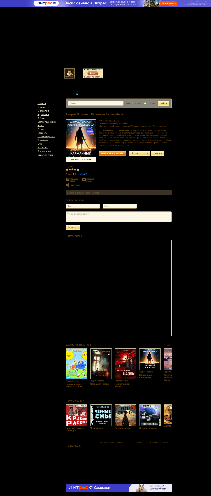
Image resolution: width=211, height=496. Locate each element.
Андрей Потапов (85, 94)
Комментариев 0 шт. (109, 193)
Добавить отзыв (74, 179)
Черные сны (96, 428)
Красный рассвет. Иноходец (75, 429)
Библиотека (43, 110)
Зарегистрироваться (94, 77)
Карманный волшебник (145, 376)
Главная (42, 103)
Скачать (158, 153)
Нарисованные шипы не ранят (74, 385)
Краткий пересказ (46, 136)
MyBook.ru (167, 442)
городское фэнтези (121, 126)
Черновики (43, 140)
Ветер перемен (123, 428)
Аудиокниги (43, 114)
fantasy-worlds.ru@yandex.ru (111, 442)
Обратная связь (45, 155)
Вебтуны (42, 118)
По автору (149, 103)
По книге (136, 103)
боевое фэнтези (159, 126)
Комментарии (44, 151)
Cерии (41, 129)
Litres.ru (139, 442)
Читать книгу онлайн (112, 153)
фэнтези (108, 126)
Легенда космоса (148, 428)
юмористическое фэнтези (141, 126)
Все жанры (43, 147)
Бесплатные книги (47, 121)
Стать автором (153, 442)
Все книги (168, 345)
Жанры (41, 125)
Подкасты (42, 132)
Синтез (167, 426)
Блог (40, 143)
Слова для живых (99, 384)
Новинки (42, 107)
